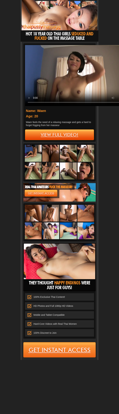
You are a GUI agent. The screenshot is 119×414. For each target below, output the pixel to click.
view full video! (59, 135)
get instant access (41, 193)
